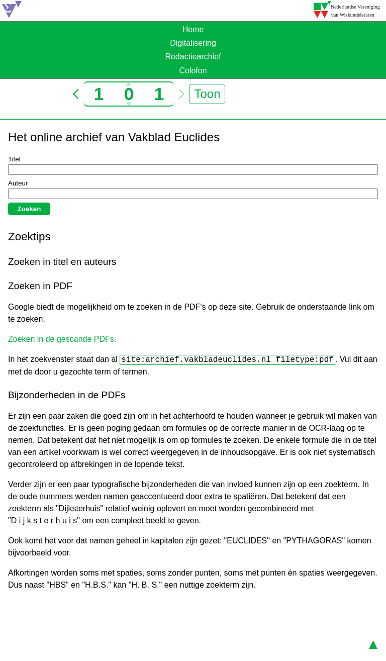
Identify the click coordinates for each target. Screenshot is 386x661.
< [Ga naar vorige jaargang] (77, 94)
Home (193, 29)
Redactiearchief (193, 56)
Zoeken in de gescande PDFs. (62, 339)
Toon (207, 94)
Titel (14, 159)
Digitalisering (193, 43)
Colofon (193, 70)
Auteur (18, 183)
